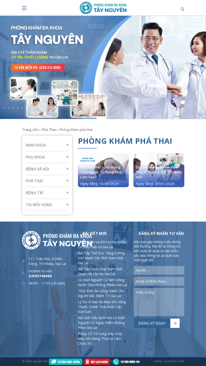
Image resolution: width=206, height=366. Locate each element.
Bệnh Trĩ (34, 192)
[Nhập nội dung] (159, 270)
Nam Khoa (36, 145)
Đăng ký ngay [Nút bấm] (152, 323)
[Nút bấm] (24, 8)
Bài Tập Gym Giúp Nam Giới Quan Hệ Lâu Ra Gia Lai (100, 271)
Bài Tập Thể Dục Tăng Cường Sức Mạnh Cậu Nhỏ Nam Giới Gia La (101, 258)
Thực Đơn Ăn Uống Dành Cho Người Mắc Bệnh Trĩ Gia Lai (101, 293)
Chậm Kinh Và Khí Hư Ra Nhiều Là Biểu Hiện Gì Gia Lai (102, 244)
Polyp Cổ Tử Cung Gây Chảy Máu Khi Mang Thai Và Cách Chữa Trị (100, 338)
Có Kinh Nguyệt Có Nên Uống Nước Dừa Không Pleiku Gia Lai (102, 282)
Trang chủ (30, 129)
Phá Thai (49, 129)
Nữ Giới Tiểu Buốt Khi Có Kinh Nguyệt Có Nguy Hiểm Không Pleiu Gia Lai (101, 322)
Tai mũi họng (39, 204)
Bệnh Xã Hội (37, 169)
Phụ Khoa (35, 157)
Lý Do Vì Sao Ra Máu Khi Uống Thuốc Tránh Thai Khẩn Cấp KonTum (102, 306)
